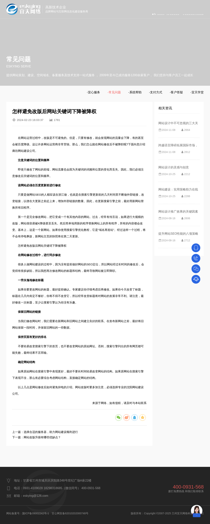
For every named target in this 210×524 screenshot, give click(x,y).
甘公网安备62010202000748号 (70, 513)
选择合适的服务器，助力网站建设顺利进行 (51, 432)
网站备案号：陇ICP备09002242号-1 (27, 513)
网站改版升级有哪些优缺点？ (42, 437)
